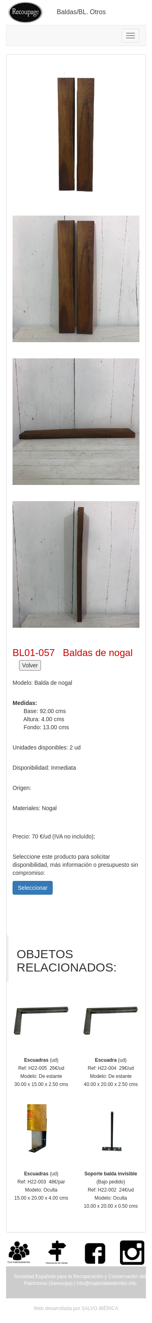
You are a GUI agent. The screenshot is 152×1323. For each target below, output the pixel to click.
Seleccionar (32, 888)
